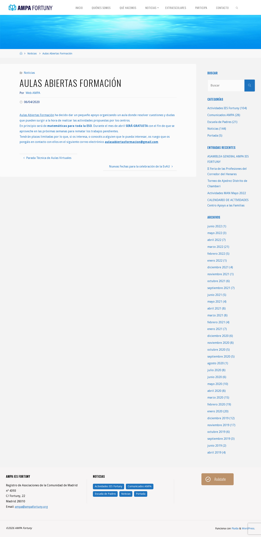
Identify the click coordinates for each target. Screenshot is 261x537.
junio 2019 (214, 445)
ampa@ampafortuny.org (31, 506)
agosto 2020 (215, 363)
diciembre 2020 (218, 336)
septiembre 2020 (218, 356)
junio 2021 (214, 295)
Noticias (32, 53)
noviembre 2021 (218, 274)
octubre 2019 (216, 432)
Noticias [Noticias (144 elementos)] (125, 493)
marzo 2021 (215, 315)
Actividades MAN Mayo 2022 (226, 193)
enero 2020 (214, 411)
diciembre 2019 (218, 418)
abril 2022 (214, 240)
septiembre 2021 (218, 288)
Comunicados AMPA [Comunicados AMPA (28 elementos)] (140, 486)
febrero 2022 (216, 253)
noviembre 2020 (218, 343)
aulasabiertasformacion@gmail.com (131, 142)
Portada (212, 135)
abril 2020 (214, 391)
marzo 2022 (215, 247)
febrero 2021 (216, 322)
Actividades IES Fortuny (223, 108)
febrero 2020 (216, 404)
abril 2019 (214, 452)
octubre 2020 (216, 349)
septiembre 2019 (218, 438)
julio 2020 (214, 370)
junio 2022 (214, 226)
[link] (237, 7)
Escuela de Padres (219, 122)
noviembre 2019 (218, 425)
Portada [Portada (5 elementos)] (140, 493)
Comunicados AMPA (220, 115)
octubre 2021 (216, 281)
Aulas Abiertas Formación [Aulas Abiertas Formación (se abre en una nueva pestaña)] (37, 115)
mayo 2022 (214, 233)
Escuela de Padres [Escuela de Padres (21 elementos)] (105, 493)
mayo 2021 (214, 301)
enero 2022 (214, 260)
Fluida (234, 528)
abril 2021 (214, 308)
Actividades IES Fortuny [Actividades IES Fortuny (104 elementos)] (108, 486)
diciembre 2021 (218, 267)
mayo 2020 (214, 384)
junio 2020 (214, 377)
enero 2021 (214, 329)
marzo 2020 (215, 397)
